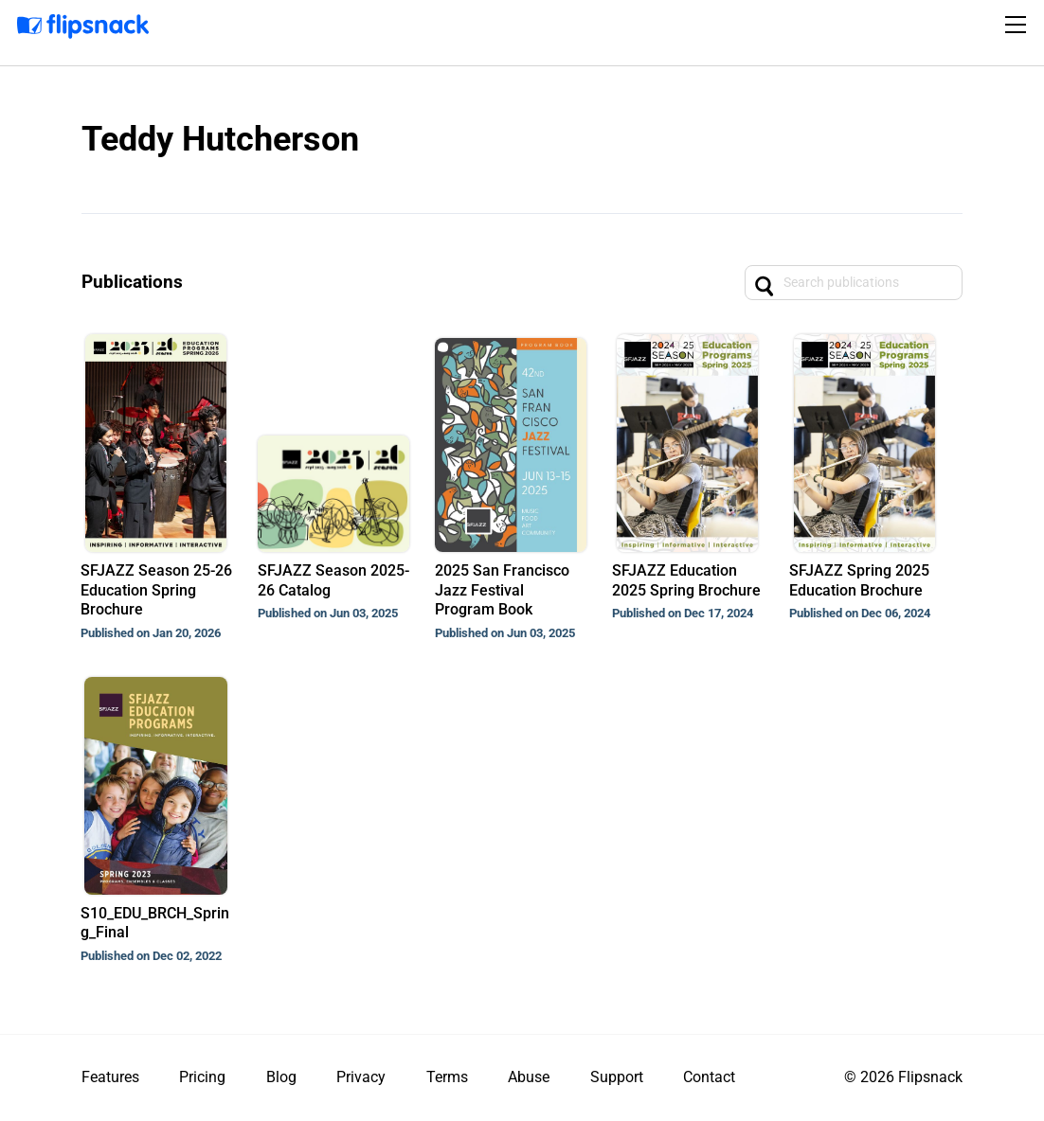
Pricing (202, 1077)
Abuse (528, 1077)
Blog (281, 1077)
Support (616, 1077)
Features (110, 1077)
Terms (447, 1077)
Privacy (361, 1077)
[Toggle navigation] (1018, 24)
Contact (709, 1077)
